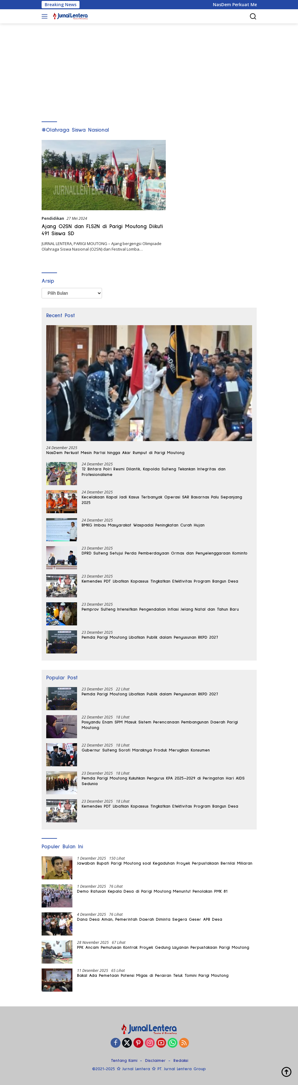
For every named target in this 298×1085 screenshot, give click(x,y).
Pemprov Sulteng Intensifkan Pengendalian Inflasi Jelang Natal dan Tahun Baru (160, 609)
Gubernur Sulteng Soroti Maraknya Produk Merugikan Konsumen (146, 750)
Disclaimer (155, 1060)
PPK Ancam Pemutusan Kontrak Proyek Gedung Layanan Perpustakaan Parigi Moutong (163, 947)
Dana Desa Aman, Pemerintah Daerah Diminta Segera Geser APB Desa (149, 919)
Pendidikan (53, 218)
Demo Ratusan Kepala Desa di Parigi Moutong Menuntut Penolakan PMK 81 (152, 891)
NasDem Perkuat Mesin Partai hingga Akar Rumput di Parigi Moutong (115, 453)
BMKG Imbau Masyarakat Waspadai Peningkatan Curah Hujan (143, 525)
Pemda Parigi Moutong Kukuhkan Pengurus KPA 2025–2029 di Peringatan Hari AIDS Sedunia (163, 781)
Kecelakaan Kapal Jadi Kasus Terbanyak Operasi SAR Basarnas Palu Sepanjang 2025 (162, 500)
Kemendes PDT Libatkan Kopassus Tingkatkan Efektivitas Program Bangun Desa (160, 581)
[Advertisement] (149, 70)
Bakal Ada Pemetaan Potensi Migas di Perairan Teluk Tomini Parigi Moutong (152, 975)
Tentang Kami (124, 1060)
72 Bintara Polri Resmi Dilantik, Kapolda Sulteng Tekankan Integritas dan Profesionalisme (154, 472)
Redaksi (180, 1060)
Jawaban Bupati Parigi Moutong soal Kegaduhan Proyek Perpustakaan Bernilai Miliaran (164, 863)
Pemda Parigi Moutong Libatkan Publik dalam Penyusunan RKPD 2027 (150, 637)
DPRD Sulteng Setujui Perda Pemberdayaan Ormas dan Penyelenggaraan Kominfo (164, 553)
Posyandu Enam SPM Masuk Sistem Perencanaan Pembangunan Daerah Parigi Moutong (160, 725)
